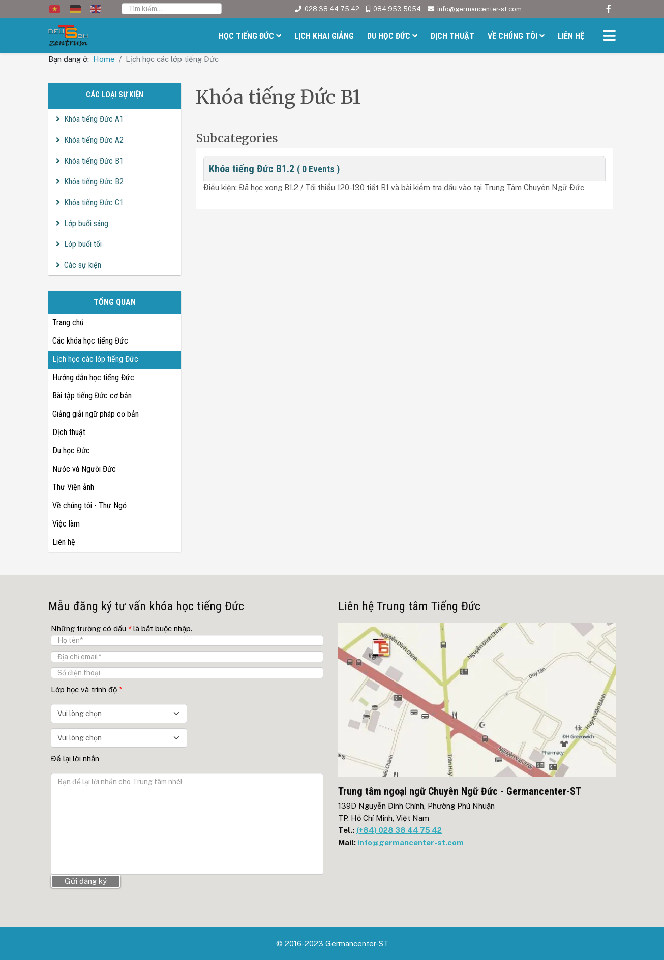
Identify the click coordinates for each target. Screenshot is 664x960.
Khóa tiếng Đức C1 (94, 202)
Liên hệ (571, 36)
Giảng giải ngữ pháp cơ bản (95, 414)
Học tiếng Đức (246, 36)
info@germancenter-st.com (479, 9)
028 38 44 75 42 (332, 9)
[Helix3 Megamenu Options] (607, 37)
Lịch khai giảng (324, 36)
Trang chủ (68, 322)
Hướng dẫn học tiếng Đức (93, 377)
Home (104, 59)
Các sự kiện (82, 265)
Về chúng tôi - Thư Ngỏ (89, 505)
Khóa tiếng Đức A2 (94, 140)
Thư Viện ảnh (73, 487)
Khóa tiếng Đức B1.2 (274, 169)
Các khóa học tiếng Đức (90, 341)
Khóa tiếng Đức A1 (94, 119)
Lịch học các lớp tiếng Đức (95, 359)
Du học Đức (388, 36)
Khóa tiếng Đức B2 (94, 182)
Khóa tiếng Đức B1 (94, 161)
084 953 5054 (397, 9)
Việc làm (66, 524)
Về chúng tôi (512, 36)
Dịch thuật (452, 36)
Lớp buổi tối (83, 244)
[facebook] (608, 9)
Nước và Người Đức (84, 469)
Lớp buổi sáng (86, 223)
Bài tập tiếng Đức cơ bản (92, 395)
